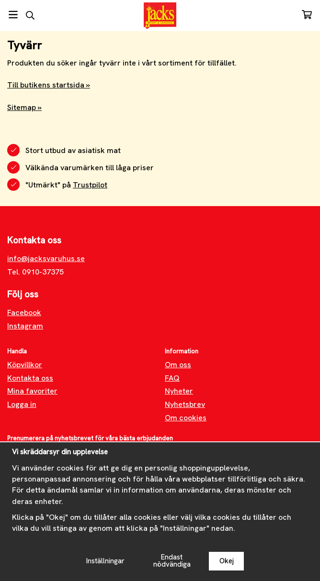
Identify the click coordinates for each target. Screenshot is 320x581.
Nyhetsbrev (185, 404)
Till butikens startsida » (48, 85)
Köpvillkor (24, 365)
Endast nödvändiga (172, 560)
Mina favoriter (32, 391)
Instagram (25, 326)
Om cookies (185, 418)
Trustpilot (90, 185)
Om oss (178, 365)
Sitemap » (24, 107)
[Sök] (30, 15)
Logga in (21, 404)
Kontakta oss (30, 378)
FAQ (172, 378)
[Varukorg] (306, 15)
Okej (226, 561)
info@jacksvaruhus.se (46, 258)
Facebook (24, 312)
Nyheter (179, 391)
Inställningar (105, 561)
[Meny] (13, 15)
